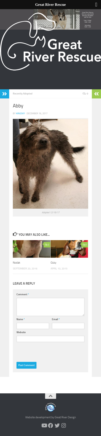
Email (56, 319)
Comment (22, 294)
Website (21, 332)
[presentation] (44, 351)
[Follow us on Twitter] (57, 425)
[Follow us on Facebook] (50, 425)
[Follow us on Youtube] (44, 425)
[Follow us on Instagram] (63, 425)
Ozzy (53, 262)
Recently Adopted (22, 93)
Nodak (16, 262)
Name (20, 319)
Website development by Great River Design (50, 417)
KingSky (20, 113)
